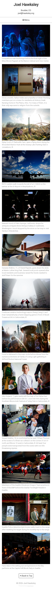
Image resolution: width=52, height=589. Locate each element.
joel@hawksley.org (26, 13)
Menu (26, 20)
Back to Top (26, 576)
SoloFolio (30, 586)
